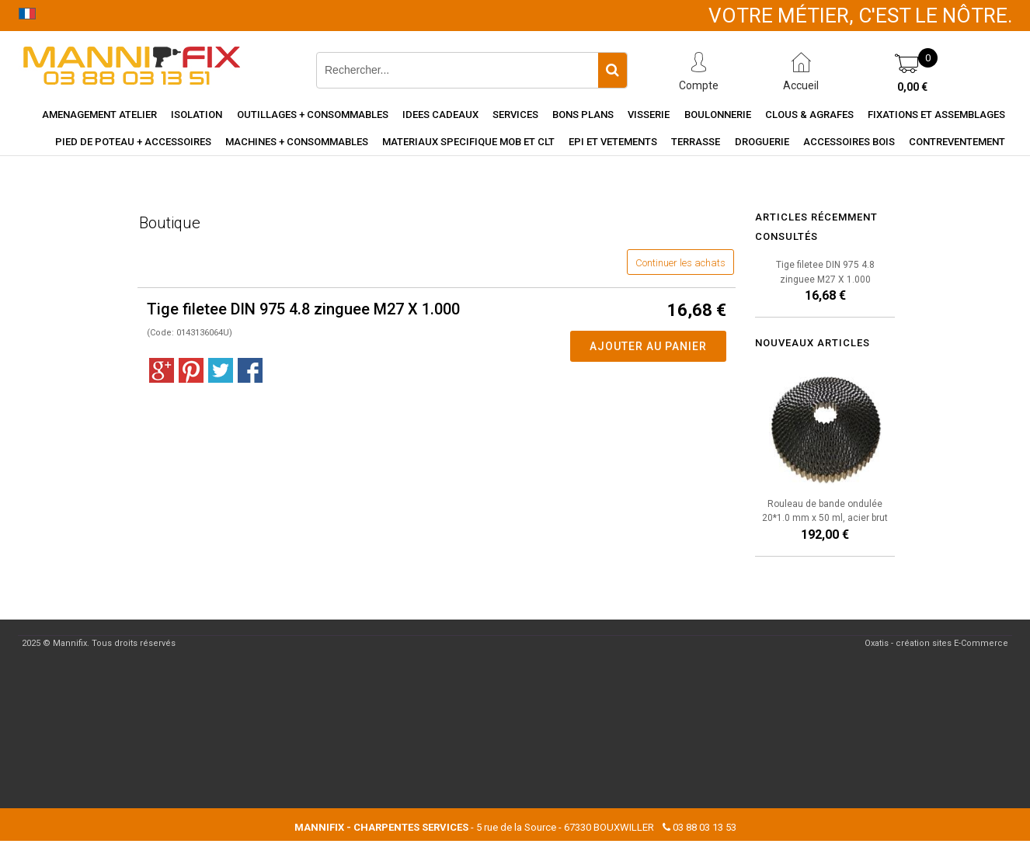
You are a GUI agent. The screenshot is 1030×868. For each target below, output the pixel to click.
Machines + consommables (296, 142)
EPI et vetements (613, 142)
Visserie (649, 114)
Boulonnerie (717, 114)
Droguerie (762, 142)
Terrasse (695, 142)
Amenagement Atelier (99, 114)
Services (515, 114)
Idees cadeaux (440, 114)
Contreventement (957, 142)
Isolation (196, 114)
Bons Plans (583, 114)
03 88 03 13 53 (704, 827)
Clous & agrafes (809, 114)
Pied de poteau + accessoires (133, 142)
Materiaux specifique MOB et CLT (468, 142)
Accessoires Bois (849, 142)
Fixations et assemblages (936, 114)
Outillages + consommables (312, 114)
